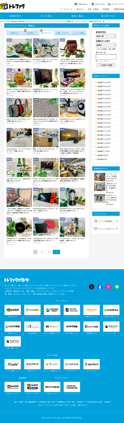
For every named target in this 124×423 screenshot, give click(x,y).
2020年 (104, 106)
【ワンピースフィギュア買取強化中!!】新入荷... (111, 176)
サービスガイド (66, 9)
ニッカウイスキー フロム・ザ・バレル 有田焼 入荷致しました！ (72, 239)
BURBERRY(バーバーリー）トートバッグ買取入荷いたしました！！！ (45, 90)
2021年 (104, 102)
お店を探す (14, 21)
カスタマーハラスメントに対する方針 (50, 405)
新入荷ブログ (108, 15)
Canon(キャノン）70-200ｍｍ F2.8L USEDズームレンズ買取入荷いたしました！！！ (19, 240)
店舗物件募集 (119, 9)
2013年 (104, 135)
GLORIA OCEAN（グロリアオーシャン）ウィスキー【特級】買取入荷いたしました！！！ (19, 91)
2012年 (104, 139)
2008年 (102, 155)
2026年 (104, 82)
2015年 (104, 127)
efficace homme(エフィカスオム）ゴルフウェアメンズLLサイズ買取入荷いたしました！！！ (45, 121)
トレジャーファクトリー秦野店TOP (63, 21)
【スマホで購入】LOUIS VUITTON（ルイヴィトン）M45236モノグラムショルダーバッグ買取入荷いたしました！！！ (72, 61)
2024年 (104, 90)
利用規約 (107, 402)
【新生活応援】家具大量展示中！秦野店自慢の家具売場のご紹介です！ (72, 180)
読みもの (80, 9)
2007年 (102, 159)
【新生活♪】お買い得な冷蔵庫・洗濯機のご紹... (111, 186)
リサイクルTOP (4, 21)
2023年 (104, 94)
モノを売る (46, 15)
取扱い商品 (77, 15)
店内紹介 (30, 33)
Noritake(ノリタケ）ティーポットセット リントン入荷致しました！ (45, 60)
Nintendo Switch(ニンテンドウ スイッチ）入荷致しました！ (45, 210)
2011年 (104, 143)
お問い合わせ (81, 405)
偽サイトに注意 (70, 405)
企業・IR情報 (93, 9)
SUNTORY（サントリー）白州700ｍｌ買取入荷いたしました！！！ (19, 180)
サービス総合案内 (103, 220)
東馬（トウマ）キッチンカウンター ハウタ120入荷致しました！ (45, 150)
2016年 (104, 123)
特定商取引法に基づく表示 (66, 402)
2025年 (104, 86)
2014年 (104, 131)
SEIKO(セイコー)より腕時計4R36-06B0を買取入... (111, 198)
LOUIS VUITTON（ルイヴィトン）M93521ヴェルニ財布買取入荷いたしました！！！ (45, 181)
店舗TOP (14, 33)
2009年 (103, 151)
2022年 (104, 98)
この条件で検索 (106, 65)
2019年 (104, 111)
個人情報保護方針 (31, 402)
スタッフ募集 (79, 33)
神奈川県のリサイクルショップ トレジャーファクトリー (34, 21)
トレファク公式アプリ (104, 228)
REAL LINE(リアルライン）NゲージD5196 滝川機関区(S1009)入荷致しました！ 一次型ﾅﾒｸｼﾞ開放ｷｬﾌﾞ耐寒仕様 (72, 151)
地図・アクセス (63, 33)
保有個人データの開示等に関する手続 (89, 402)
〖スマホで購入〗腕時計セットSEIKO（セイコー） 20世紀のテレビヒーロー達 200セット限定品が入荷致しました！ (19, 211)
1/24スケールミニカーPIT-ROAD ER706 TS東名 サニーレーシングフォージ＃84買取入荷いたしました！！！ (72, 91)
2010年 (103, 147)
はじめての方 (99, 4)
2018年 (104, 115)
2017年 (104, 119)
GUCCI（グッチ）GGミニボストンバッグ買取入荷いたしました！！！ (19, 120)
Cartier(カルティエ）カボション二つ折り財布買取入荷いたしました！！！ (45, 239)
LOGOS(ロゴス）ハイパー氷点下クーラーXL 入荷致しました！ (72, 120)
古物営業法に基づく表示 (47, 402)
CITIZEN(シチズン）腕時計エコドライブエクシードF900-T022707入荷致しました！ (19, 61)
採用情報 (105, 9)
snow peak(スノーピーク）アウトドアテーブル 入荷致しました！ (19, 150)
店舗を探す (15, 15)
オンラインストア (117, 4)
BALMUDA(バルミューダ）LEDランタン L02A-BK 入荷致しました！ (72, 210)
